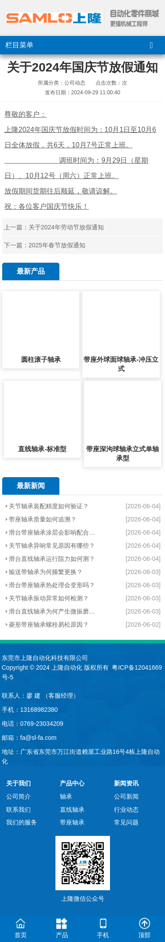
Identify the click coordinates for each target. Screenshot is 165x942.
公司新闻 (126, 796)
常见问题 (126, 822)
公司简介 (18, 796)
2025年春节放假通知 (57, 245)
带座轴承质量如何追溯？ (43, 519)
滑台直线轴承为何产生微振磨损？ (54, 611)
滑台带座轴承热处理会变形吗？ (52, 585)
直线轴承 (72, 809)
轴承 (66, 796)
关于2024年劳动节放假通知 (66, 227)
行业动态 (126, 809)
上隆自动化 (66, 667)
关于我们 (18, 783)
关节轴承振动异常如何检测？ (49, 598)
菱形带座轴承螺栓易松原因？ (49, 624)
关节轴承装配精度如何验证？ (49, 506)
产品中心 (72, 783)
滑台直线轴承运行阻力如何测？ (52, 558)
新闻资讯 (126, 783)
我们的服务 (21, 822)
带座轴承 (72, 822)
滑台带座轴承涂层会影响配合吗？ (54, 532)
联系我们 (18, 809)
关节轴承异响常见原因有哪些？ (52, 545)
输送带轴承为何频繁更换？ (46, 571)
